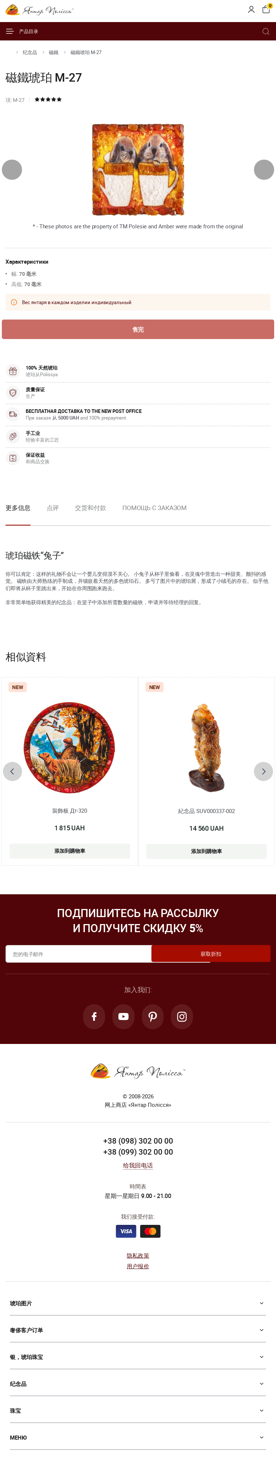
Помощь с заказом (154, 509)
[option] (53, 515)
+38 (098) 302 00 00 (138, 1143)
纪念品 (30, 52)
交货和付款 (90, 509)
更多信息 (18, 509)
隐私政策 (138, 1258)
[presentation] (12, 170)
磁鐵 (53, 52)
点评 (53, 509)
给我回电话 (138, 1168)
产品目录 (22, 31)
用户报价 (138, 1268)
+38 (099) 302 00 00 (138, 1154)
